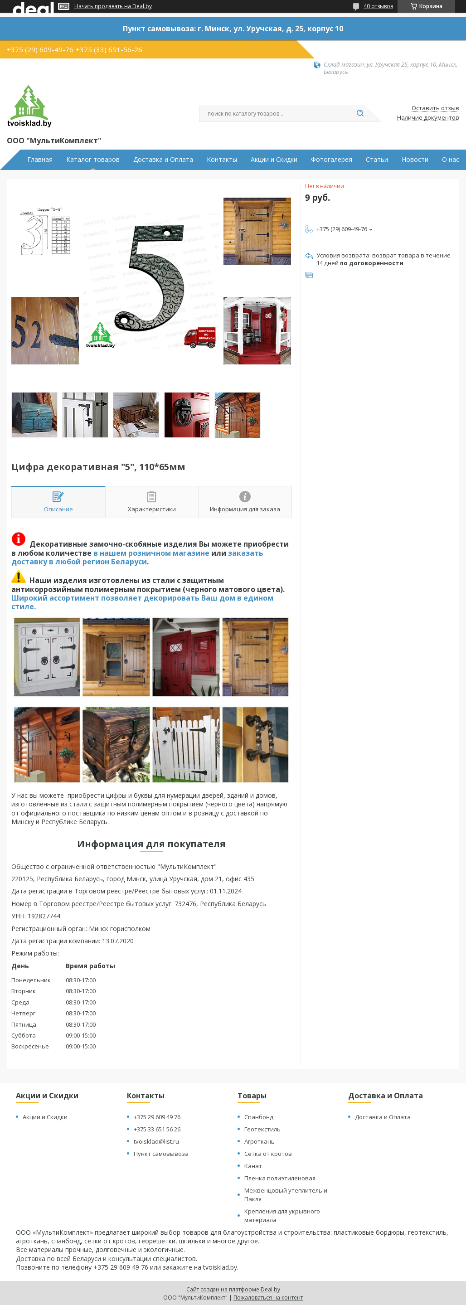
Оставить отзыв (435, 108)
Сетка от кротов (268, 1154)
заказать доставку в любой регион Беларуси (137, 557)
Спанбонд (258, 1117)
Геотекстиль (262, 1129)
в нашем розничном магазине (151, 553)
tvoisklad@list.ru (156, 1141)
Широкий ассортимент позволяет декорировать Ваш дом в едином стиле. (142, 602)
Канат (253, 1166)
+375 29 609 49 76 (157, 1117)
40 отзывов (378, 6)
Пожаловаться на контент (268, 1297)
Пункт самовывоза (161, 1154)
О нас (450, 159)
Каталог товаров (93, 159)
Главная (40, 159)
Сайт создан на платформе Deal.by (233, 1289)
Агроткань (259, 1141)
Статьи (377, 159)
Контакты (222, 159)
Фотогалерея (331, 159)
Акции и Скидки (274, 159)
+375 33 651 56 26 (157, 1129)
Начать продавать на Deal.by (113, 6)
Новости (415, 159)
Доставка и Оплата (163, 159)
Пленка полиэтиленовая (280, 1178)
